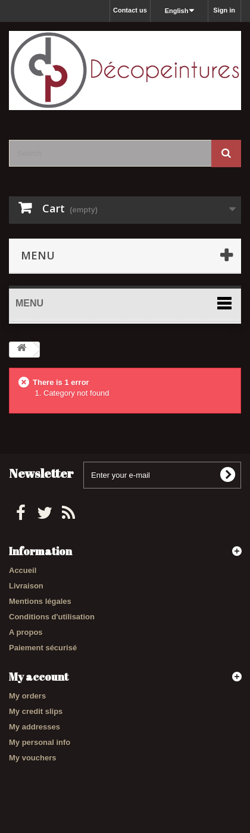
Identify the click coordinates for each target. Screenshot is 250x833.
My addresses (34, 726)
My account (38, 676)
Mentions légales (40, 601)
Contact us (130, 10)
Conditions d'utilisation (52, 616)
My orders (27, 695)
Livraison (26, 585)
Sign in (224, 10)
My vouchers (32, 757)
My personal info (39, 742)
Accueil (22, 570)
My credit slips (35, 711)
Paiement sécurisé (43, 647)
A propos (26, 632)
